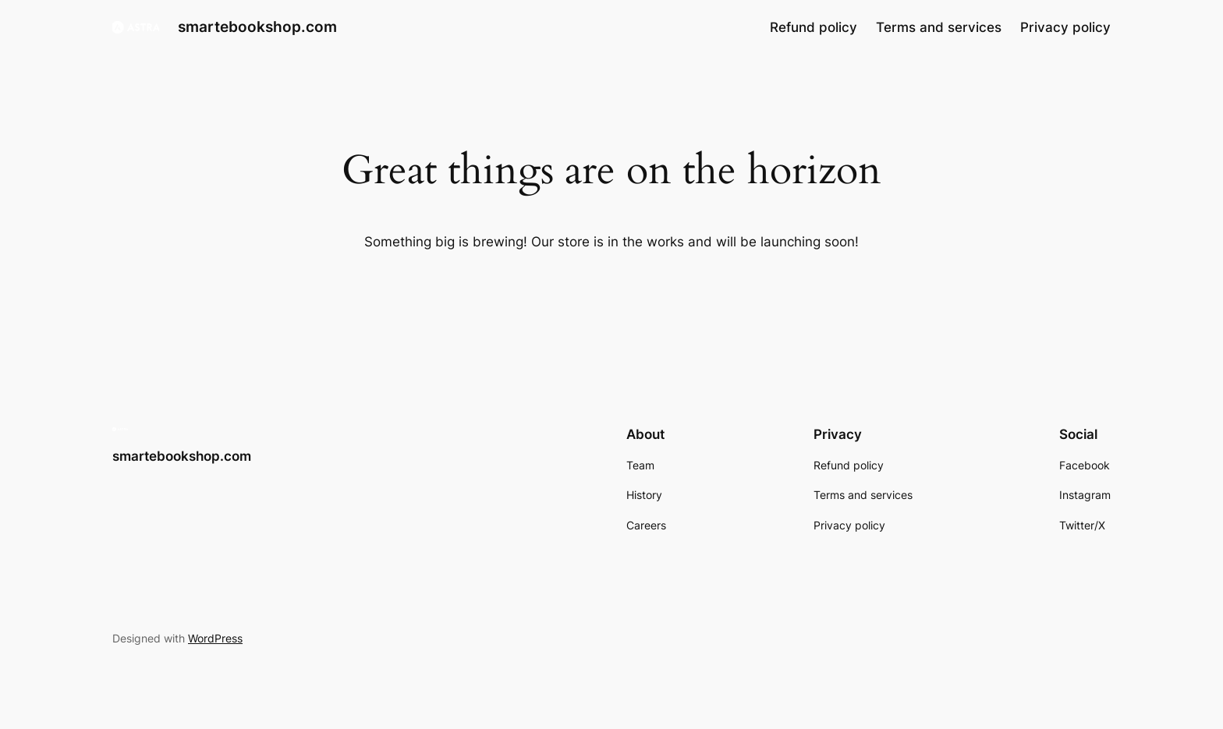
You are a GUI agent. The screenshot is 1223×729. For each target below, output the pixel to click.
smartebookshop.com (257, 26)
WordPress (215, 638)
